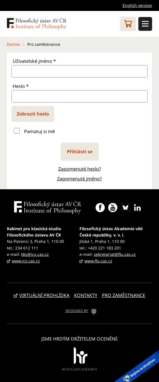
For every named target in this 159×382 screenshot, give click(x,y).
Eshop (128, 24)
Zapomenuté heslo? (79, 169)
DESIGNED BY (76, 310)
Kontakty (85, 295)
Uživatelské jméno (34, 61)
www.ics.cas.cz (26, 261)
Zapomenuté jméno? (79, 178)
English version (137, 5)
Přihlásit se (79, 151)
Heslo (21, 86)
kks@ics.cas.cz (35, 254)
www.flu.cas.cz (98, 261)
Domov (13, 44)
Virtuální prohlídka (44, 295)
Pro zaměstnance (123, 295)
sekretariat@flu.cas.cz (115, 254)
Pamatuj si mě (39, 131)
